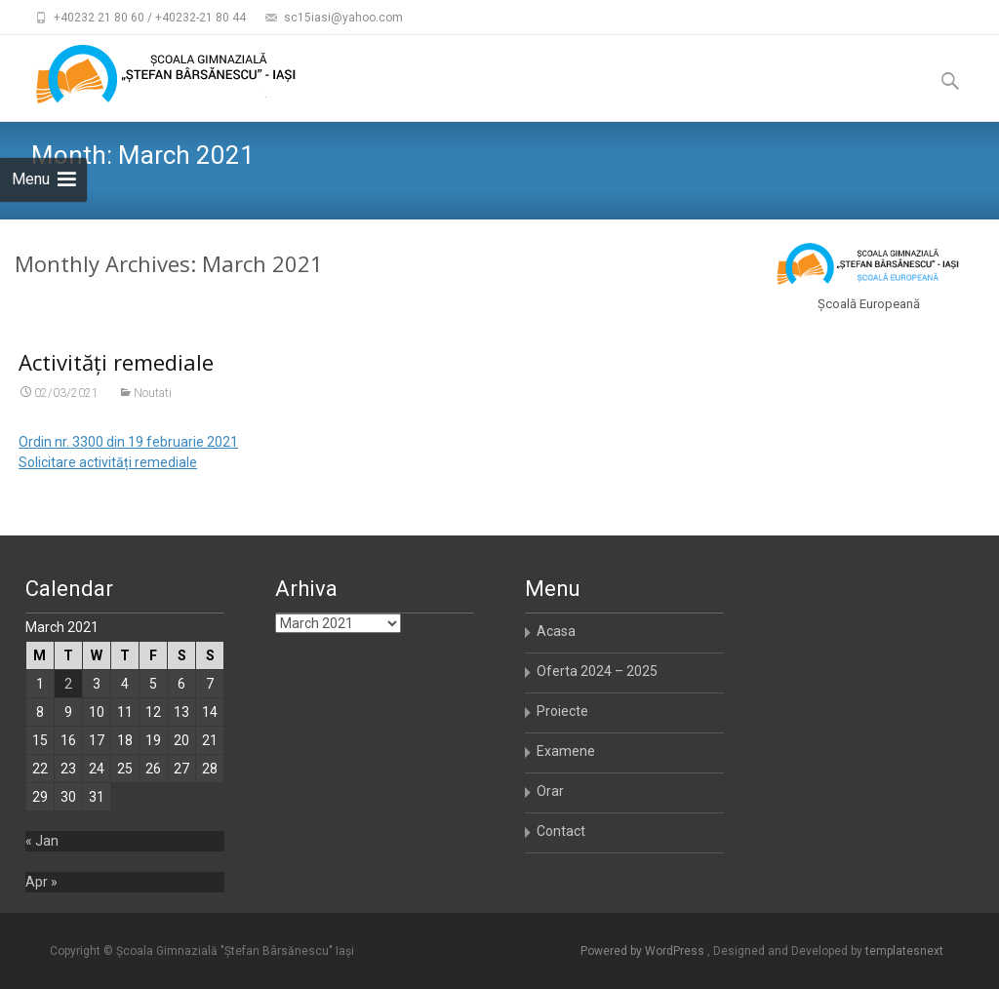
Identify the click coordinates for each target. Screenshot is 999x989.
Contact (561, 831)
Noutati (153, 393)
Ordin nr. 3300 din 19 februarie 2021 (128, 442)
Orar (550, 791)
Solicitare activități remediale (108, 462)
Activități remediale (116, 361)
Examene (566, 751)
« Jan (42, 841)
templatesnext (904, 951)
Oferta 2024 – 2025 (597, 671)
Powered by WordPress (643, 951)
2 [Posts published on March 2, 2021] (68, 684)
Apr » (41, 882)
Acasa (556, 631)
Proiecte (562, 711)
